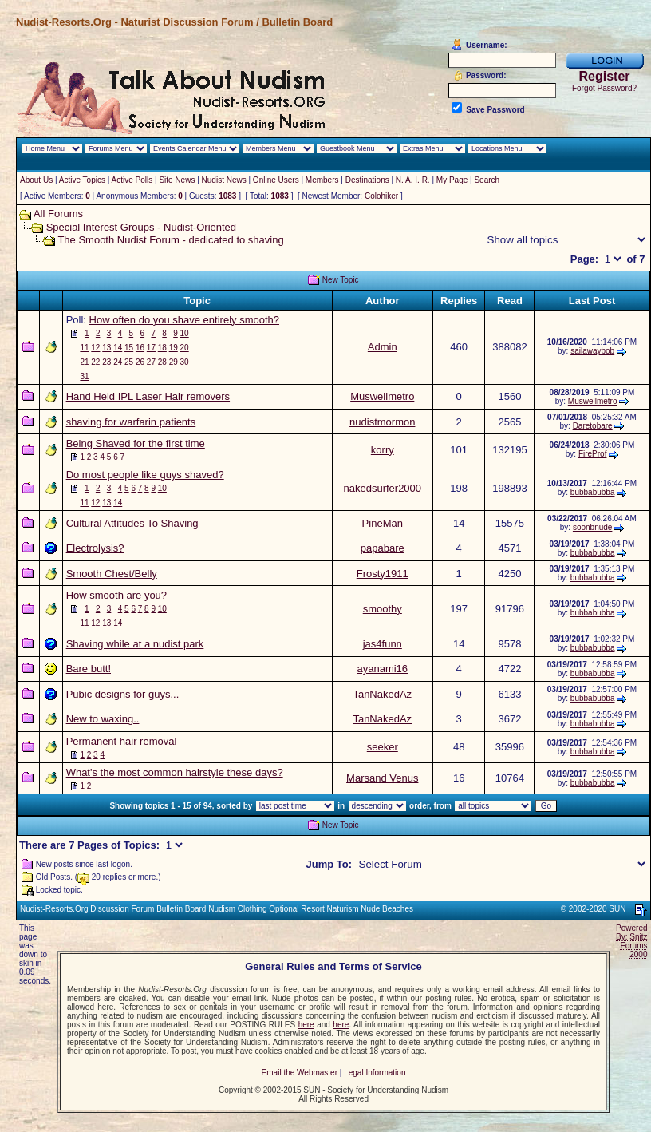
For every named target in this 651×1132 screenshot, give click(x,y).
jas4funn (382, 644)
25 (128, 362)
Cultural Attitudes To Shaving (132, 523)
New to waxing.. (103, 719)
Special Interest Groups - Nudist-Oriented (141, 227)
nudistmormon (382, 422)
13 (106, 347)
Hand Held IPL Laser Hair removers (148, 396)
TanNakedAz (382, 694)
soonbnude (593, 527)
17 (151, 347)
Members (322, 180)
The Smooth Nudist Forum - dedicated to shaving (170, 240)
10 (184, 333)
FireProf (592, 453)
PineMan (382, 523)
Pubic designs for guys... (123, 694)
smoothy (382, 609)
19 (173, 347)
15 (128, 347)
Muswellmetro (382, 396)
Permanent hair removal (121, 741)
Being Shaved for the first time (135, 443)
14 (117, 347)
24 (117, 362)
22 (95, 362)
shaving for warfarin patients (131, 422)
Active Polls (132, 180)
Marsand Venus (382, 778)
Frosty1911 (382, 574)
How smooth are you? (116, 595)
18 (162, 347)
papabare (382, 548)
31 (84, 376)
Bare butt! (88, 669)
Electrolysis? (95, 548)
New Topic (340, 279)
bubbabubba (592, 492)
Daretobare (593, 426)
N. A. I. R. (413, 180)
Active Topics (82, 180)
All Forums (58, 214)
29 (173, 362)
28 (162, 362)
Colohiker (381, 196)
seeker (382, 747)
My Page (452, 180)
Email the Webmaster (299, 1072)
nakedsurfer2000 (382, 488)
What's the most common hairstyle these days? (174, 772)
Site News (177, 180)
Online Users (276, 180)
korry (382, 450)
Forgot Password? (604, 88)
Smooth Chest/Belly (111, 574)
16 (140, 347)
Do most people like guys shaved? (145, 475)
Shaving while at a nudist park (135, 644)
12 (95, 347)
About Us (36, 180)
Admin (382, 347)
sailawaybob (592, 350)
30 (184, 362)
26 (140, 362)
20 (184, 347)
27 (151, 362)
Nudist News (224, 180)
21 (84, 362)
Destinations (367, 180)
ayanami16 (382, 669)
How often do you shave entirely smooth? (184, 320)
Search (486, 180)
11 (84, 347)
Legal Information (374, 1072)
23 (106, 362)
